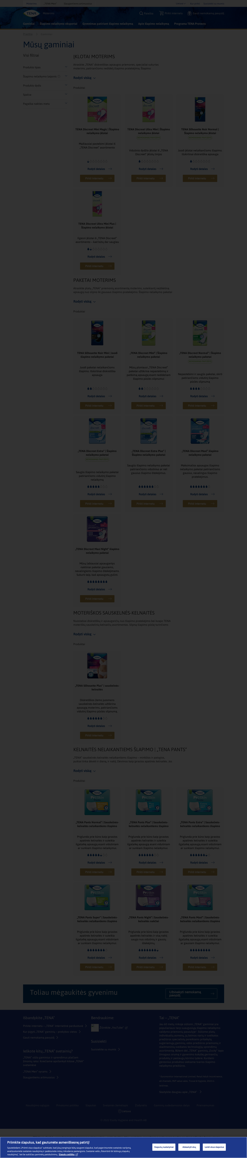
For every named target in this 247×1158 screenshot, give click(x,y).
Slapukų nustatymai (164, 1147)
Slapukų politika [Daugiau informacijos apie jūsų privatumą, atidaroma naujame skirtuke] (68, 1154)
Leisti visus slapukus (214, 1147)
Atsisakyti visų (189, 1147)
